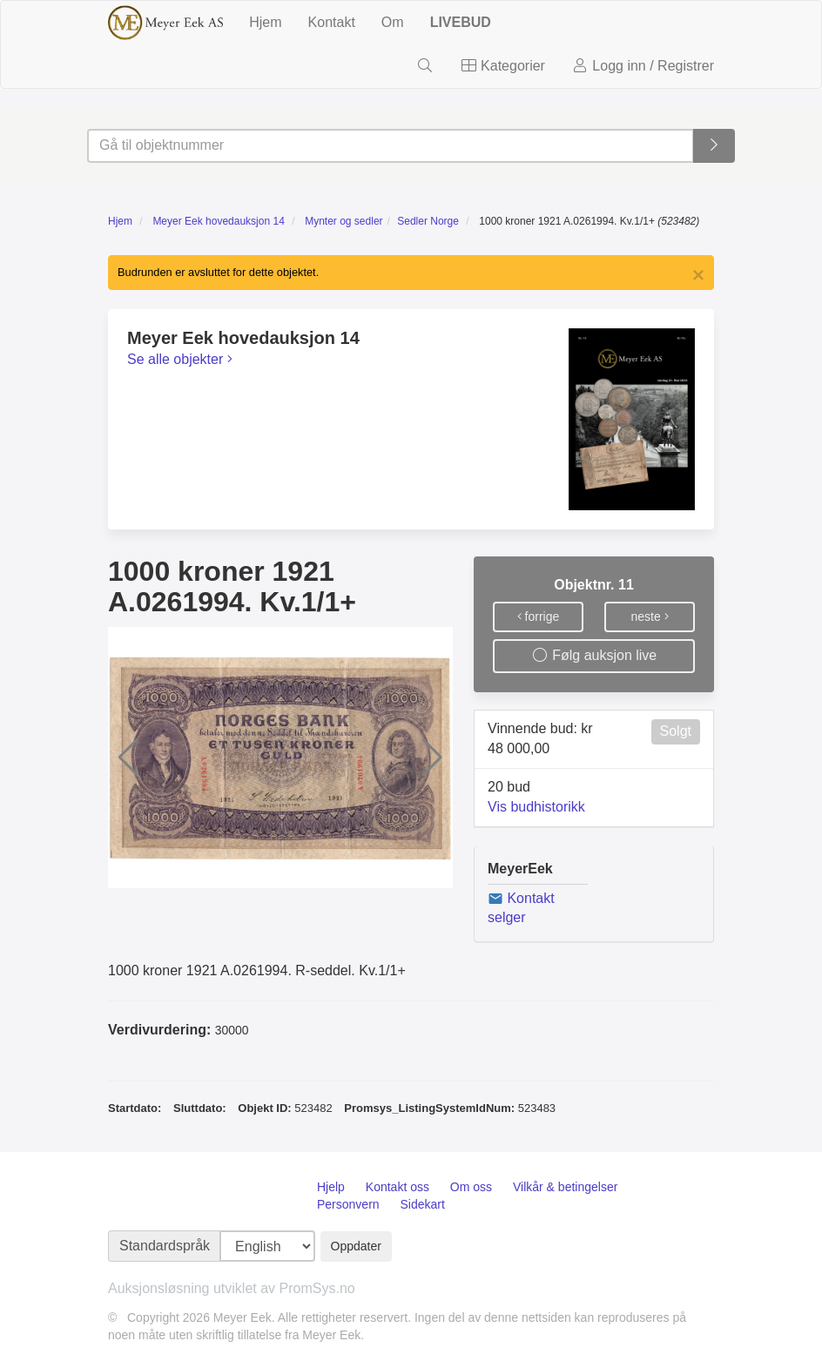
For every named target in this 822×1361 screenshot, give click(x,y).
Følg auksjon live (594, 655)
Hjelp (331, 1187)
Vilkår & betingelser (565, 1187)
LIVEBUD (460, 22)
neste (649, 616)
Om (392, 22)
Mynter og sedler (343, 221)
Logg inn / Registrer (642, 65)
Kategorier (502, 65)
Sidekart (422, 1204)
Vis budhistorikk (536, 806)
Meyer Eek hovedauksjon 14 (218, 221)
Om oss (471, 1187)
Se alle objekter (179, 359)
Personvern (348, 1204)
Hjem (265, 22)
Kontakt (331, 22)
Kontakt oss (397, 1187)
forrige (538, 616)
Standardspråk (164, 1245)
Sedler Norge (428, 221)
